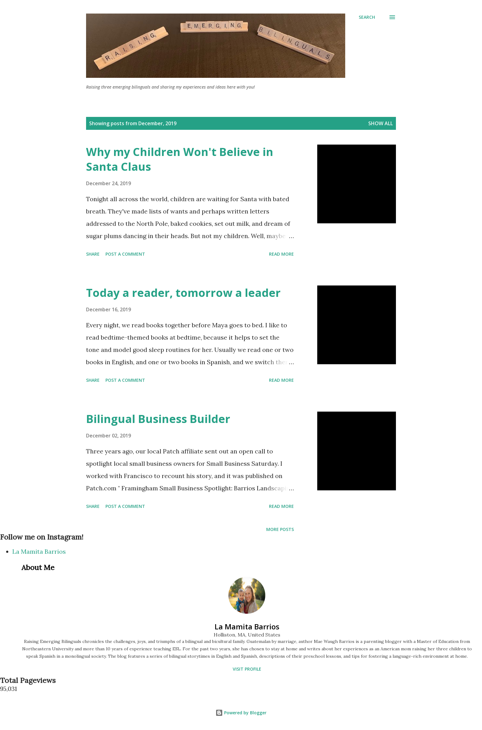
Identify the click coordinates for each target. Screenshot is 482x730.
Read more (281, 254)
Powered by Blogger (241, 713)
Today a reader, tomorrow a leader (183, 292)
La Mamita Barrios (39, 551)
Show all (380, 123)
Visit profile (247, 669)
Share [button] (93, 254)
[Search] (367, 17)
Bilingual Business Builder (158, 418)
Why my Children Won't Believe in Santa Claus (179, 159)
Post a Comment (125, 254)
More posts (280, 529)
